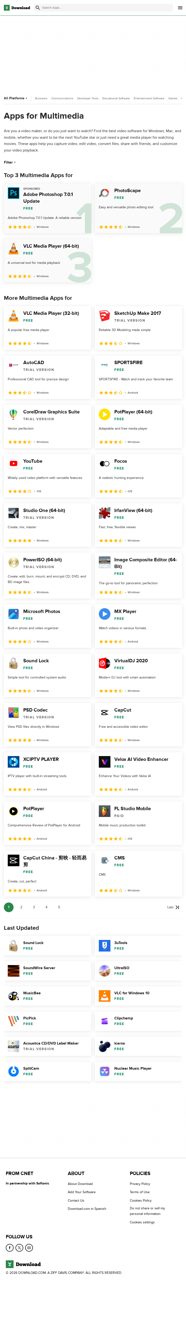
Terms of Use (140, 1192)
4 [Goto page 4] (46, 907)
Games (173, 98)
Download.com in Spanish (87, 1209)
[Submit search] (38, 8)
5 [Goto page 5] (59, 907)
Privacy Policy (140, 1184)
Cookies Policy (141, 1200)
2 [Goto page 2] (21, 907)
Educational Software (116, 98)
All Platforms (16, 98)
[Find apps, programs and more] (103, 8)
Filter (10, 162)
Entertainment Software (149, 98)
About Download (80, 1184)
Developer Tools (88, 98)
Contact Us (76, 1200)
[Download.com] (17, 8)
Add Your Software (82, 1192)
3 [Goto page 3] (34, 907)
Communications (62, 98)
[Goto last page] (173, 907)
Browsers (41, 98)
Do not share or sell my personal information (147, 1211)
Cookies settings (142, 1222)
